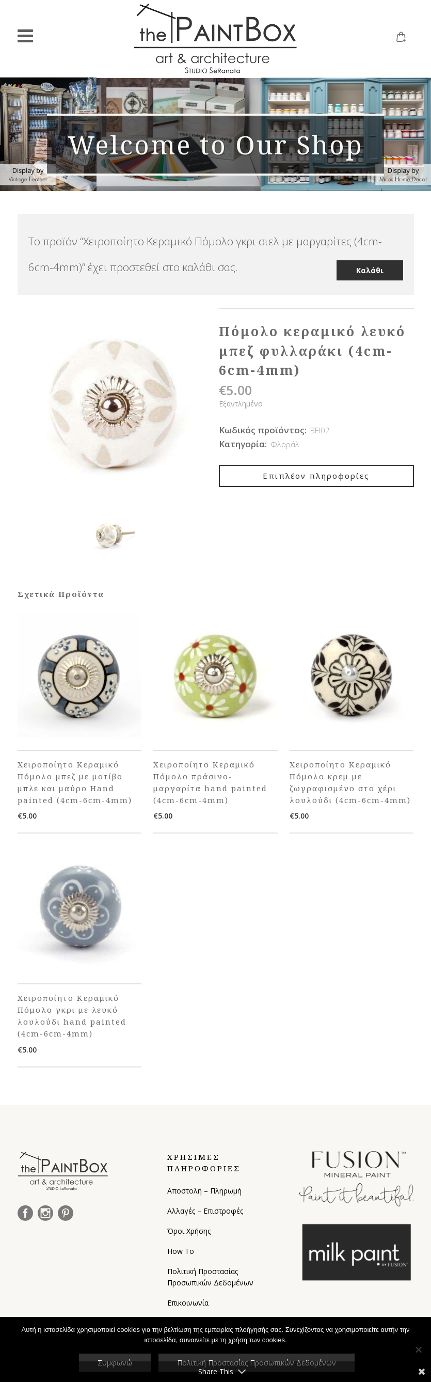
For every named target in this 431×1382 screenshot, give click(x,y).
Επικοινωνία (188, 1302)
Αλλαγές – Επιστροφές (205, 1210)
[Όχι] (418, 1349)
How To (180, 1250)
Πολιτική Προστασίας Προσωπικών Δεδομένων (210, 1275)
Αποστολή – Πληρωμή (204, 1190)
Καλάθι (370, 264)
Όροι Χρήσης (189, 1230)
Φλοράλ (284, 443)
